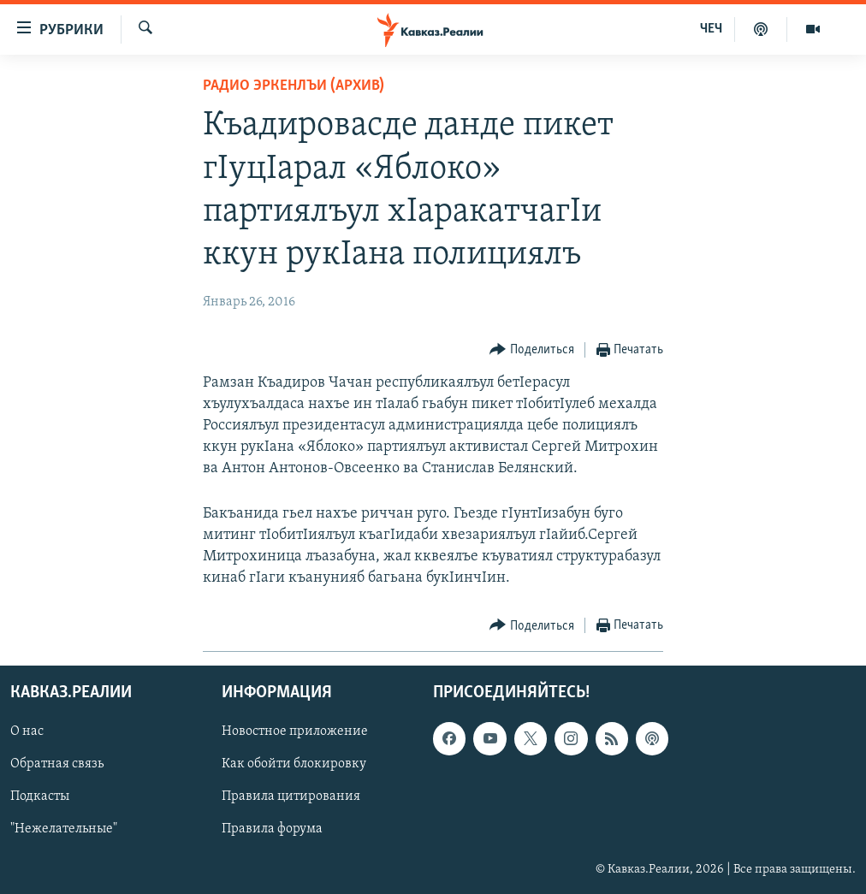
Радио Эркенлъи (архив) (293, 86)
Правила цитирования (291, 797)
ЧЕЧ (711, 29)
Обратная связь (57, 765)
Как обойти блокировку (294, 765)
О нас (27, 732)
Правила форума (272, 830)
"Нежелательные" (63, 830)
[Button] (531, 350)
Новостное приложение (295, 732)
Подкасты (39, 797)
